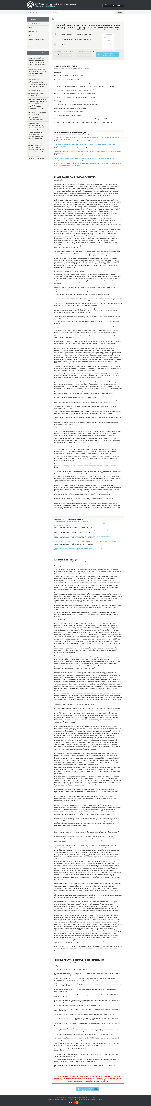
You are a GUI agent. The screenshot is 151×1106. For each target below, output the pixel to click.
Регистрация (35, 12)
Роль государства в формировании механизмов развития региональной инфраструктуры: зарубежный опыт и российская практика (37, 82)
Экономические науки (75, 19)
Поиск (30, 27)
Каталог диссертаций (62, 19)
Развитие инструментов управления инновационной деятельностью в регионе (78, 548)
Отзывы (30, 43)
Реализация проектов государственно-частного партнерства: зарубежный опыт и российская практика (85, 531)
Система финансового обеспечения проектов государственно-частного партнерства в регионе (83, 536)
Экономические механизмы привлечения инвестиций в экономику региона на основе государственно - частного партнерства (37, 71)
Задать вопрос (32, 47)
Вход (29, 12)
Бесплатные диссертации (36, 39)
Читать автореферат (84, 55)
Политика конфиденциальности (85, 1098)
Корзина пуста (117, 5)
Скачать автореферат (64, 55)
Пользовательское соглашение (65, 1098)
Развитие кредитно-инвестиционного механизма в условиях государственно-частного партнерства (84, 158)
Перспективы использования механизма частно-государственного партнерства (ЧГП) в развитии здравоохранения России (37, 115)
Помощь (30, 35)
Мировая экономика (89, 19)
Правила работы (33, 31)
